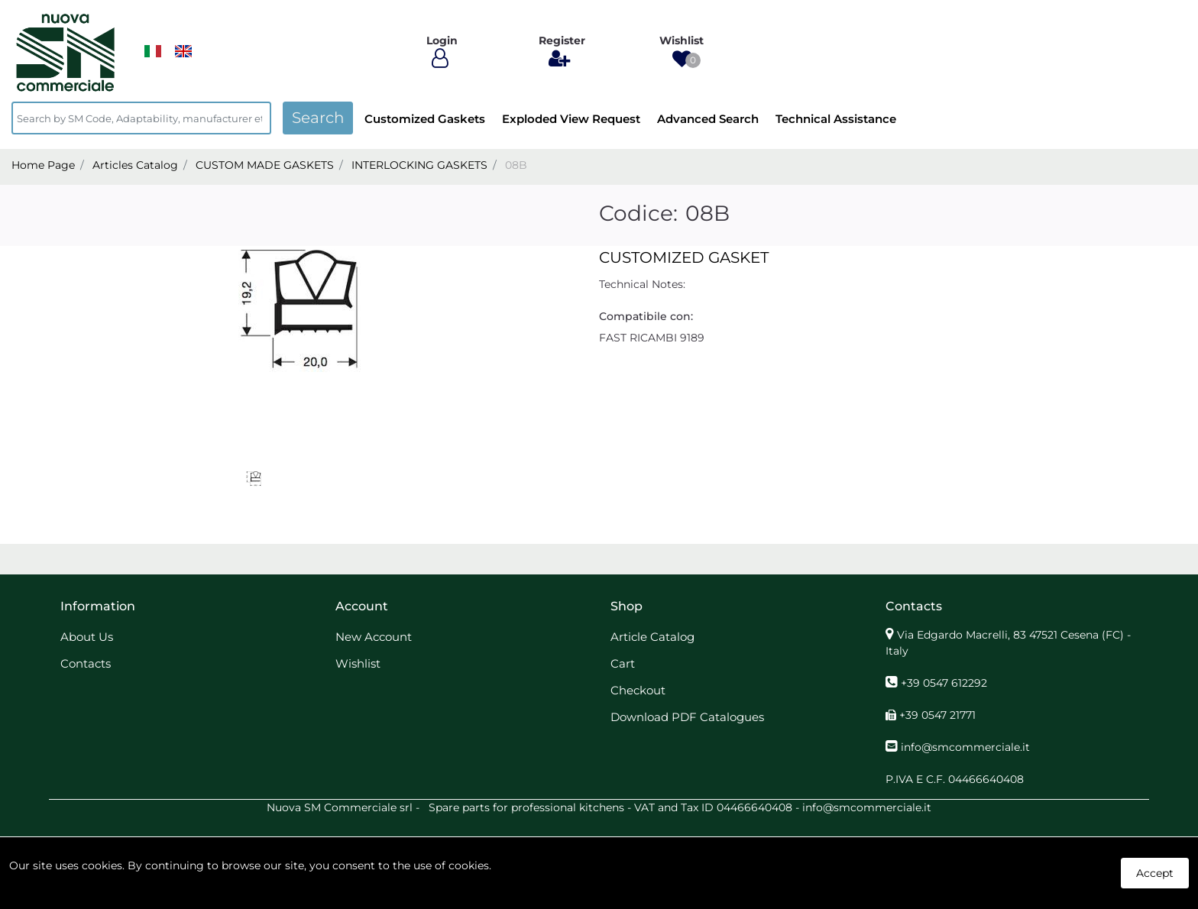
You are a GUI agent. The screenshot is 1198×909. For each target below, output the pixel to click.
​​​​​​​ (153, 51)
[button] (682, 59)
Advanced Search (708, 119)
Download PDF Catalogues (687, 717)
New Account (373, 636)
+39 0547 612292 (944, 683)
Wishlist (357, 663)
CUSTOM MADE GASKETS (265, 165)
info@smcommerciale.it (965, 747)
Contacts (85, 663)
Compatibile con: (646, 316)
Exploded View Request (571, 119)
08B (516, 165)
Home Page (43, 165)
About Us (86, 636)
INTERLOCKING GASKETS (419, 165)
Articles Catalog (135, 165)
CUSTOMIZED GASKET (684, 257)
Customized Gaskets (424, 119)
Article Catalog (652, 636)
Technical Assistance (835, 119)
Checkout (637, 690)
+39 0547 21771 (937, 715)
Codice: (638, 213)
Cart (622, 663)
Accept (1155, 873)
